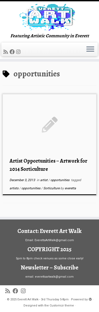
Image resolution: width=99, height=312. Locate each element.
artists (14, 188)
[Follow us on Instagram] (19, 52)
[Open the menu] (90, 49)
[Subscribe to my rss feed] (6, 52)
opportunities (60, 180)
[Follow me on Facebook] (13, 52)
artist (44, 180)
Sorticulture (51, 188)
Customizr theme (62, 305)
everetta (70, 188)
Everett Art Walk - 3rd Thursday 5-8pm (43, 299)
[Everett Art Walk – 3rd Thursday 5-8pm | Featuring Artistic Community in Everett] (49, 17)
